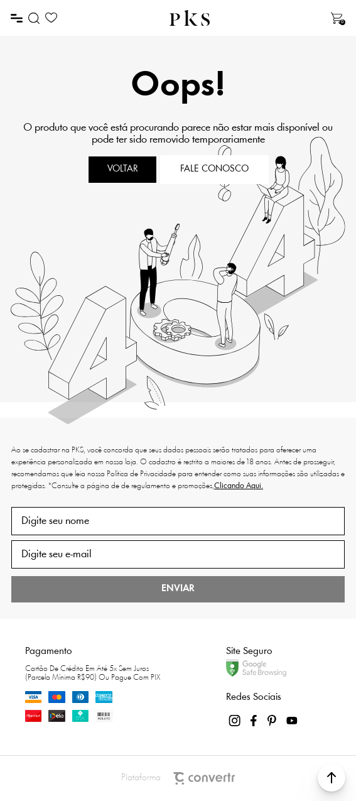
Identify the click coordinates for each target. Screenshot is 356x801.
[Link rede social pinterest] (273, 720)
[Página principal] (190, 18)
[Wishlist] (51, 18)
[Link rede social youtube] (292, 720)
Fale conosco (214, 169)
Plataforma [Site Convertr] (178, 778)
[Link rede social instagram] (235, 720)
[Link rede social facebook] (254, 720)
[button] (331, 778)
